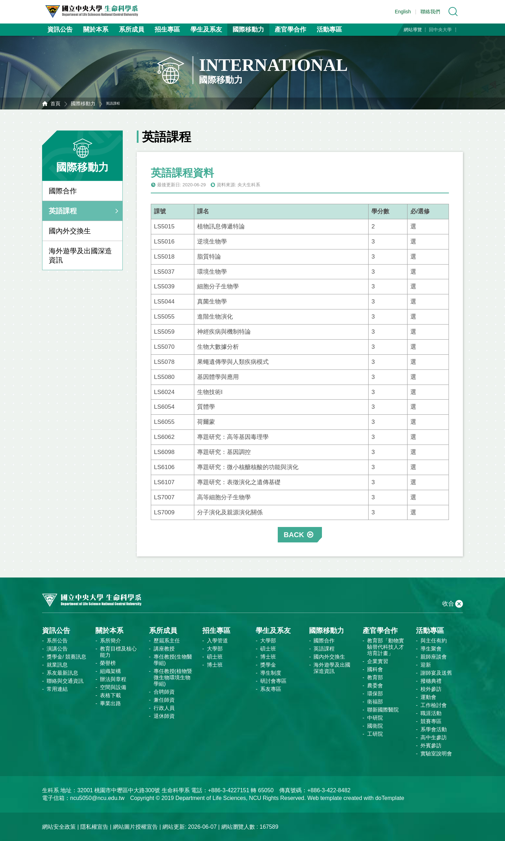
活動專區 (329, 29)
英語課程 (63, 211)
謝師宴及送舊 (436, 673)
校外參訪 (431, 689)
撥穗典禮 (431, 681)
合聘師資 (164, 692)
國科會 (375, 669)
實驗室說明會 (436, 753)
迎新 (425, 665)
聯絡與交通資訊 (65, 681)
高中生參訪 (433, 737)
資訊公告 (60, 29)
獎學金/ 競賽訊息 (66, 657)
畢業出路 (110, 703)
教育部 (375, 677)
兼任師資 (164, 700)
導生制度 (270, 673)
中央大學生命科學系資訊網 (95, 12)
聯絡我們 (430, 11)
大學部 (215, 649)
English (403, 11)
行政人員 (164, 708)
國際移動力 (248, 29)
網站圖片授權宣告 (135, 827)
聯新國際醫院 (383, 710)
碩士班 (215, 657)
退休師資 (164, 716)
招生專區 (167, 29)
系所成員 (131, 29)
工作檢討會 (433, 705)
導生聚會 (431, 649)
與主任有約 (433, 640)
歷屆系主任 (167, 640)
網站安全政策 (59, 827)
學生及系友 (206, 29)
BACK (294, 535)
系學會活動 (433, 729)
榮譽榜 (108, 663)
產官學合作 (290, 29)
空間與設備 (113, 687)
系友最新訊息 (62, 673)
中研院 (375, 718)
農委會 (375, 685)
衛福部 (375, 702)
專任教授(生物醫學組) (173, 660)
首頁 (55, 103)
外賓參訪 (431, 745)
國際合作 (63, 191)
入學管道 (217, 640)
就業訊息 (57, 665)
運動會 (428, 697)
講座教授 (164, 649)
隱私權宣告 (94, 827)
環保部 (375, 693)
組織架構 (110, 671)
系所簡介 (110, 640)
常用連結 (57, 689)
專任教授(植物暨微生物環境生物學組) (173, 677)
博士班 (215, 665)
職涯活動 (431, 713)
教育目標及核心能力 (118, 652)
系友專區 (270, 689)
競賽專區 (431, 721)
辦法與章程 (113, 679)
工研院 (375, 734)
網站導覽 (413, 29)
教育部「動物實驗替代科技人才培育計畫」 (385, 647)
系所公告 (57, 640)
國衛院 (375, 726)
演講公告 (57, 649)
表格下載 (110, 695)
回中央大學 (440, 29)
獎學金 (268, 665)
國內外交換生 (70, 231)
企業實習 (377, 661)
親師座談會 (433, 657)
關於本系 (95, 29)
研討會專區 (273, 681)
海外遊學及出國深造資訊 (80, 255)
